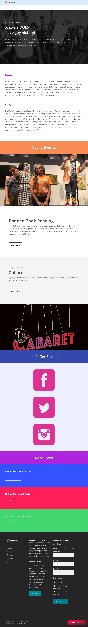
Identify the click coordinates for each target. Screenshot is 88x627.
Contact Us (11, 555)
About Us (10, 551)
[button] (81, 2)
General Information (63, 583)
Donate (10, 558)
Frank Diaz (22, 624)
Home (9, 548)
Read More (35, 593)
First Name (58, 560)
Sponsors (10, 562)
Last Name (58, 569)
